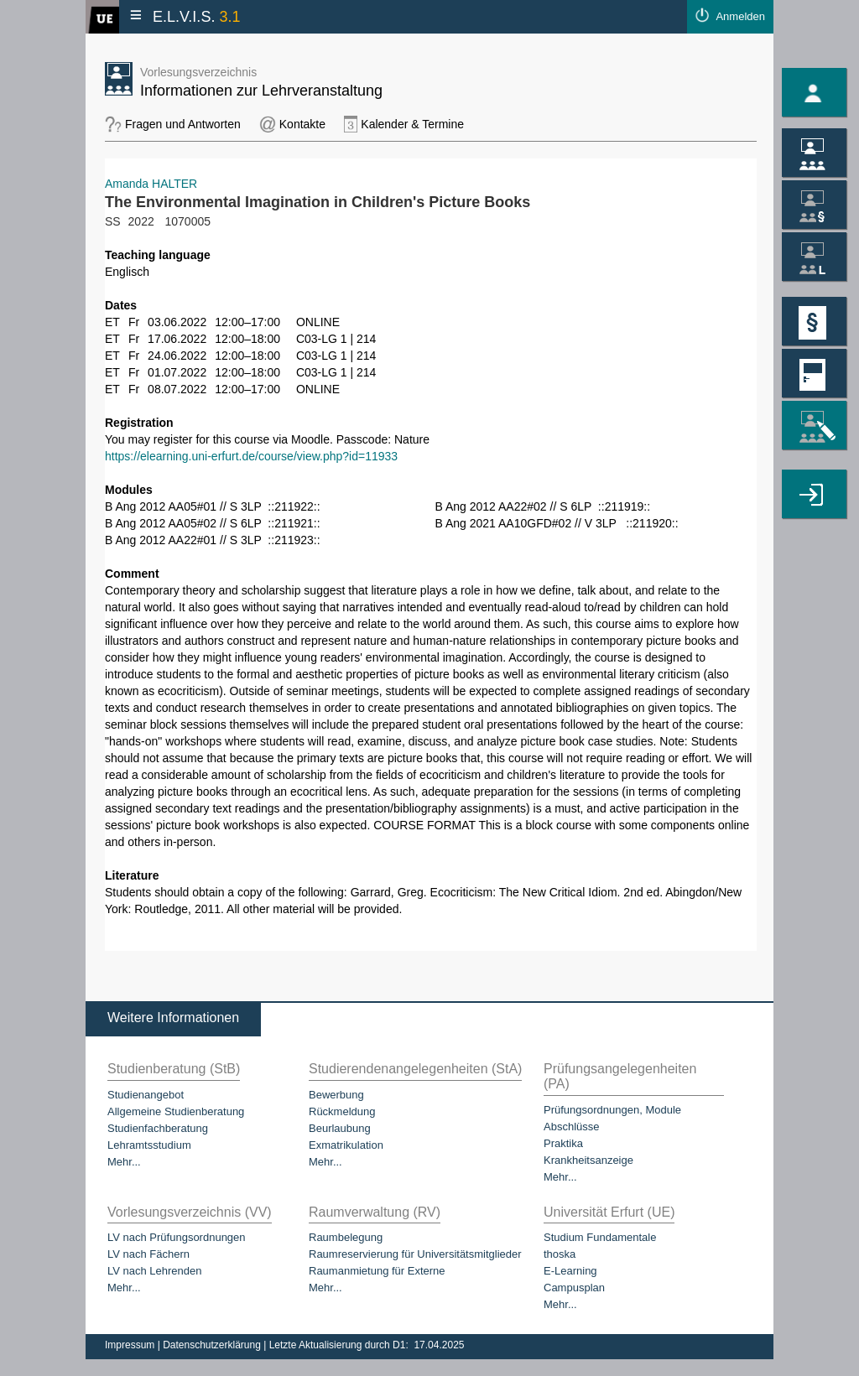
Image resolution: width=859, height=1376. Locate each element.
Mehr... (124, 1161)
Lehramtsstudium (149, 1145)
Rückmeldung (342, 1111)
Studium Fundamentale (600, 1237)
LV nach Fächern (148, 1254)
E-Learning (570, 1270)
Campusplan (574, 1287)
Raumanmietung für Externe (377, 1270)
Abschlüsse (571, 1126)
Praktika (563, 1143)
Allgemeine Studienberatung (175, 1111)
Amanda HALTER (151, 183)
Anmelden (740, 16)
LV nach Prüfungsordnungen (176, 1237)
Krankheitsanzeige (588, 1160)
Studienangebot (145, 1094)
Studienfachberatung (157, 1128)
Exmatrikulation (346, 1145)
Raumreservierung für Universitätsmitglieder (415, 1254)
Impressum (131, 1345)
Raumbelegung (346, 1237)
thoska (559, 1254)
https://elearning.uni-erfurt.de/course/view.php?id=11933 (251, 456)
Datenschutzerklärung (213, 1345)
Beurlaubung (340, 1128)
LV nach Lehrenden (154, 1270)
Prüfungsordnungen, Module (612, 1109)
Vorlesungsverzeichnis (198, 72)
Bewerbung (336, 1094)
